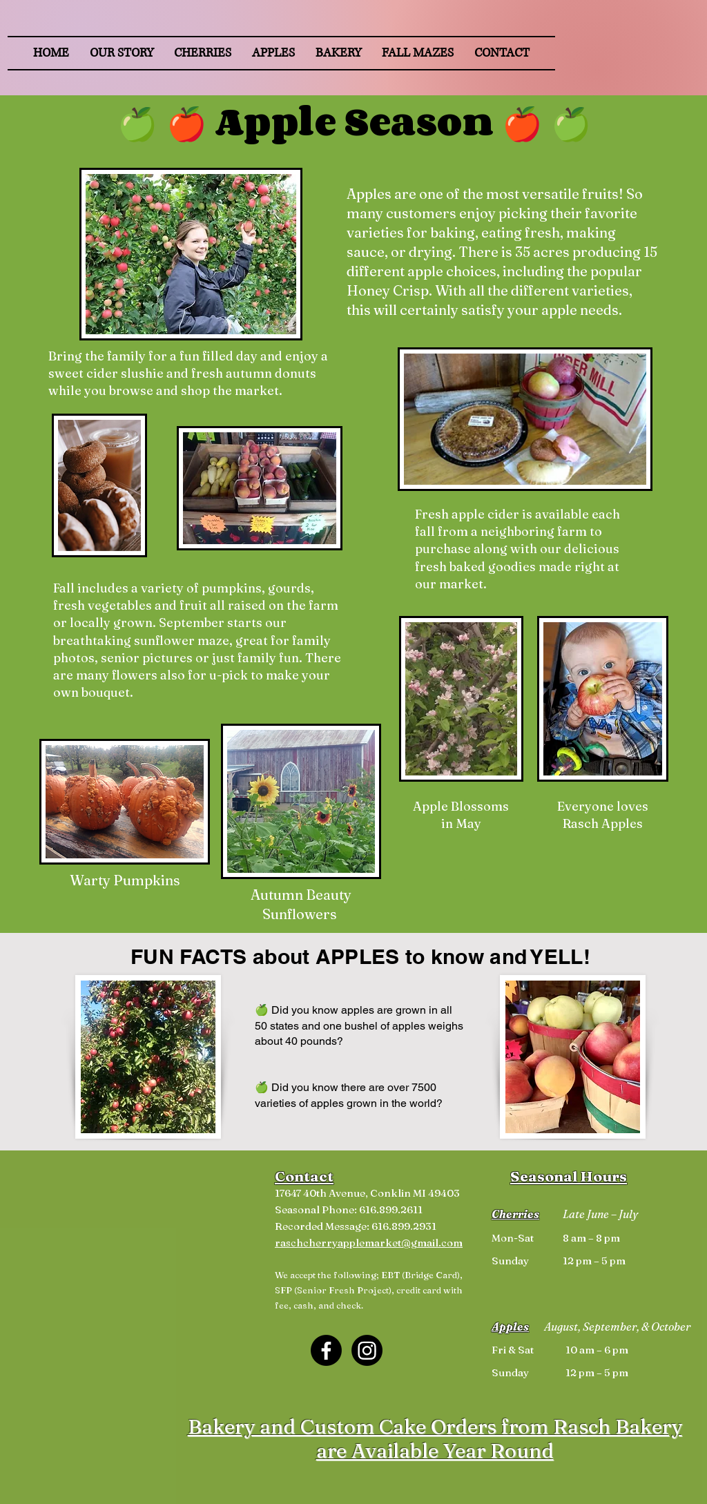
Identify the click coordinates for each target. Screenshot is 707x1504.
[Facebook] (326, 1350)
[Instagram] (366, 1350)
